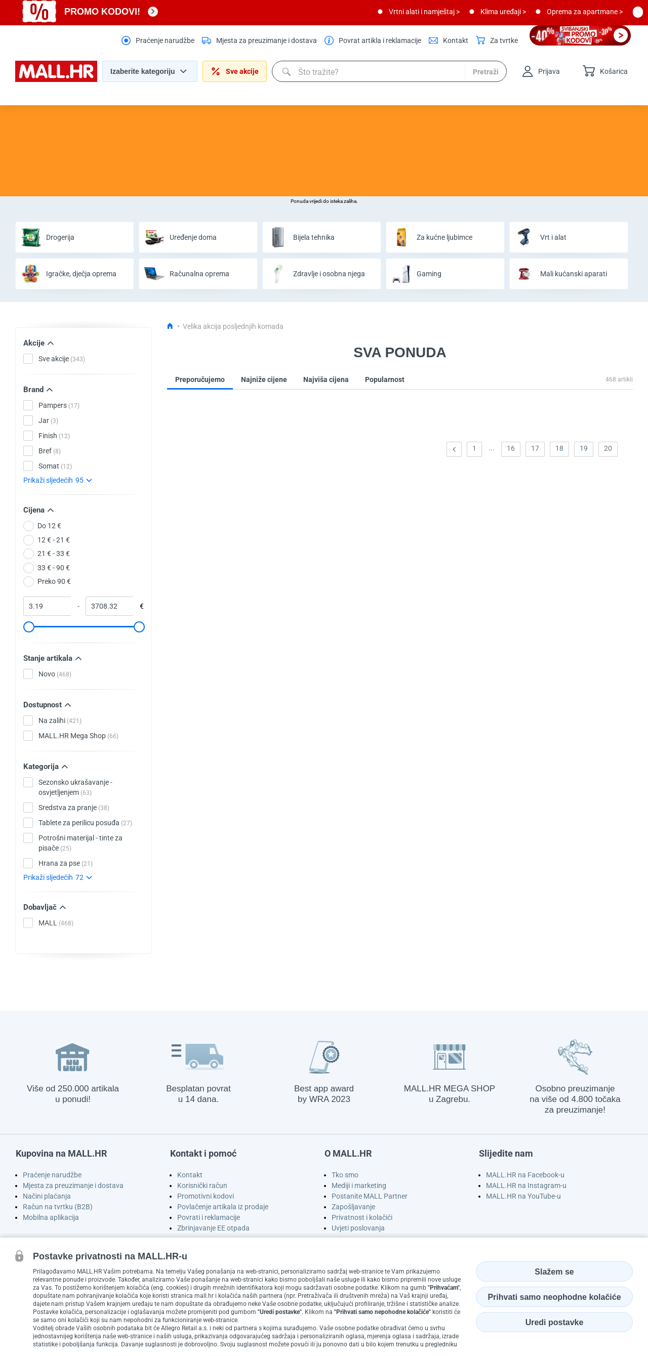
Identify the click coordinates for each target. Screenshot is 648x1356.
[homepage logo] (56, 79)
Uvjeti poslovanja (358, 1228)
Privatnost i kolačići (362, 1217)
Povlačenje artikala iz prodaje (222, 1207)
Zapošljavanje (353, 1207)
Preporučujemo (200, 379)
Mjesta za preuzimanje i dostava (73, 1185)
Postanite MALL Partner (370, 1196)
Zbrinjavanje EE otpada (213, 1228)
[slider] (28, 627)
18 (559, 448)
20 (608, 448)
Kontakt (189, 1175)
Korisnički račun (202, 1185)
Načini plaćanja (47, 1196)
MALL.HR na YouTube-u (523, 1196)
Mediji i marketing (359, 1185)
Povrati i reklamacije (208, 1217)
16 (511, 448)
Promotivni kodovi (205, 1196)
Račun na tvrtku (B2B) (58, 1207)
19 (584, 448)
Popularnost (384, 379)
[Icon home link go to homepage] (170, 326)
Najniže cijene (264, 379)
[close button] (638, 12)
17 (535, 448)
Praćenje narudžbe (52, 1175)
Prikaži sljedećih (57, 480)
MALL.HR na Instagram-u (526, 1185)
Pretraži (486, 72)
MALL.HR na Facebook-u (525, 1175)
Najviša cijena (326, 379)
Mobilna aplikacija (51, 1217)
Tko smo (345, 1175)
